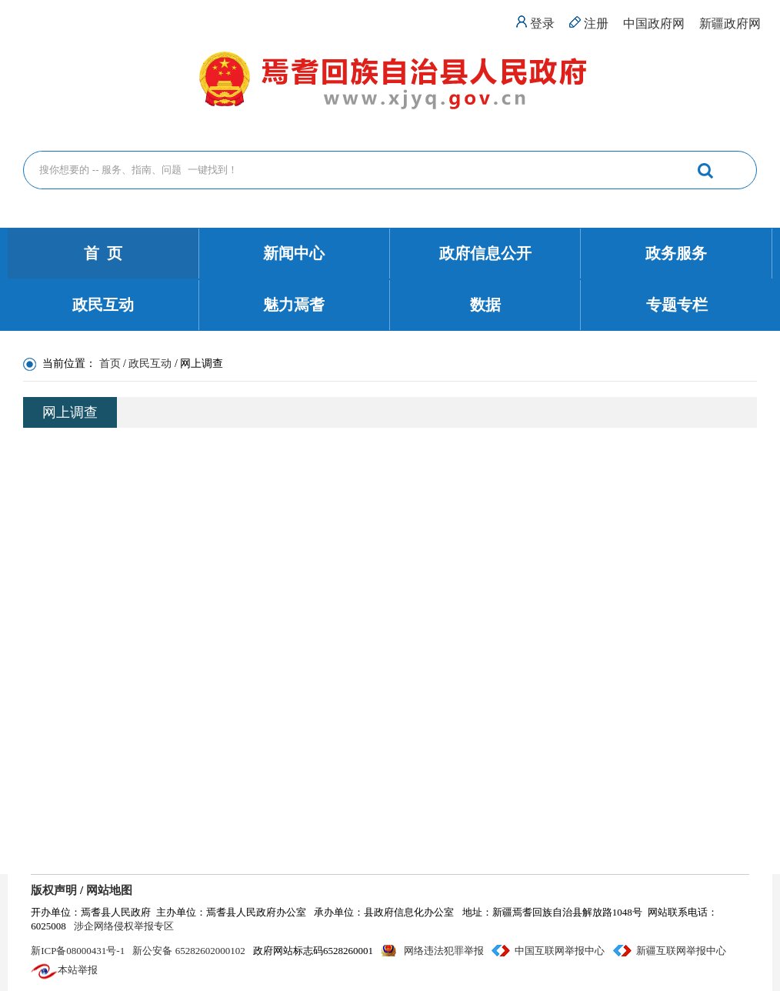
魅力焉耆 (294, 304)
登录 (542, 23)
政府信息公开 (485, 253)
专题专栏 (677, 304)
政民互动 (103, 304)
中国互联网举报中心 (560, 950)
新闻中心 (294, 253)
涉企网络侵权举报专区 (124, 926)
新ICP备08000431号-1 (78, 950)
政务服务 (676, 253)
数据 (485, 304)
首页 (110, 363)
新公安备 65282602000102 (188, 950)
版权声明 (54, 890)
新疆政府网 (730, 23)
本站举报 (78, 970)
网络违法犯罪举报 (444, 950)
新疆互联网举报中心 (681, 950)
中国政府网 (654, 23)
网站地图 (109, 890)
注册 (596, 23)
